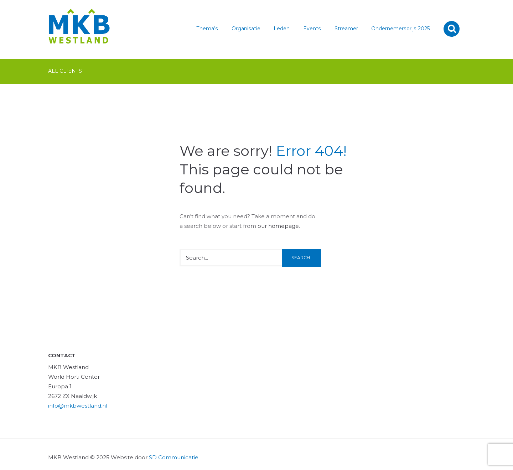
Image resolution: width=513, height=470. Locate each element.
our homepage (278, 226)
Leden (282, 28)
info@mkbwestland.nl (77, 405)
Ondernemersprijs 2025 (400, 28)
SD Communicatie (173, 457)
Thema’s (207, 28)
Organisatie (246, 28)
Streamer (346, 28)
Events (312, 28)
